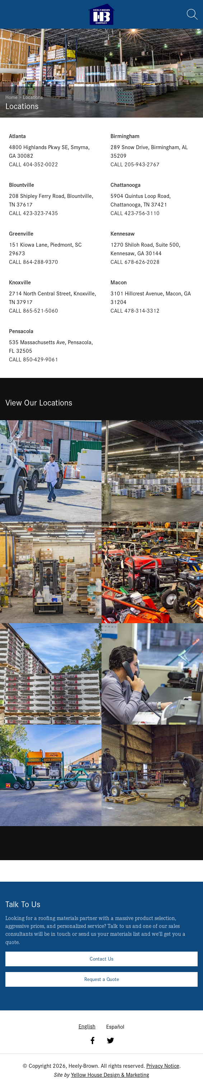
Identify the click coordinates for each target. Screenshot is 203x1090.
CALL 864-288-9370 (33, 261)
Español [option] (115, 1026)
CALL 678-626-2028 (135, 261)
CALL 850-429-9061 (33, 359)
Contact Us (101, 958)
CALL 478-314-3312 (135, 310)
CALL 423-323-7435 (33, 213)
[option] (115, 1026)
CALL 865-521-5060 (33, 310)
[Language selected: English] (101, 1026)
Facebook (92, 1040)
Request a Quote (101, 979)
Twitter (110, 1040)
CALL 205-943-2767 (135, 164)
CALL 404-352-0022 (33, 164)
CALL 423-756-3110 (135, 213)
